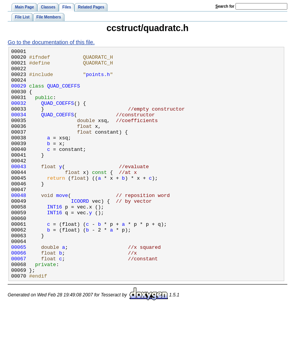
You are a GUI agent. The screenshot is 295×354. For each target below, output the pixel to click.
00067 (18, 301)
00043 (18, 190)
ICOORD (80, 231)
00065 (18, 287)
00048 (18, 225)
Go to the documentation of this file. (51, 42)
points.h (98, 79)
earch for (224, 6)
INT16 (54, 238)
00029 (18, 93)
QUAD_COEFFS (63, 93)
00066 (18, 294)
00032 (18, 114)
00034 (18, 128)
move (62, 225)
